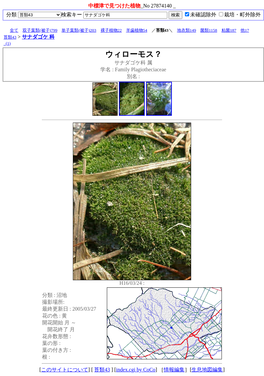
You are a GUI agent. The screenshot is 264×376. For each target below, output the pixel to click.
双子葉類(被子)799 (40, 30)
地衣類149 (186, 30)
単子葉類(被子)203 (78, 30)
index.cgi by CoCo (135, 369)
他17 (244, 30)
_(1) (7, 43)
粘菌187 (229, 30)
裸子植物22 (111, 30)
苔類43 (10, 37)
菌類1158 (208, 30)
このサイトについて (64, 369)
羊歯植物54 (136, 30)
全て (14, 30)
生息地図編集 (207, 369)
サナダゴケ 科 (38, 37)
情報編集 (174, 369)
